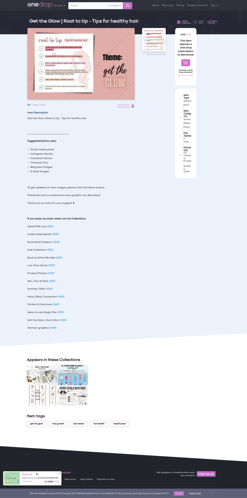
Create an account (197, 5)
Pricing (180, 5)
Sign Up (185, 63)
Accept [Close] (178, 493)
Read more (195, 493)
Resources (167, 5)
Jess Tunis (38, 105)
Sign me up (206, 474)
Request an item (106, 479)
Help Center (86, 479)
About (155, 5)
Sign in (214, 5)
